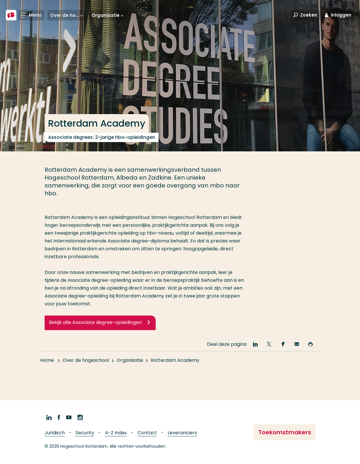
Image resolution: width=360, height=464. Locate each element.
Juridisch (55, 432)
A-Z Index (116, 432)
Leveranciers (182, 432)
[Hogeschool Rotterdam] (11, 15)
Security (84, 432)
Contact (147, 432)
